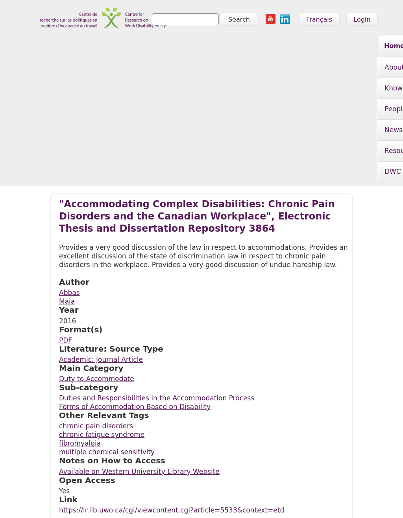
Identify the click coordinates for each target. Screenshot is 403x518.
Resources (310, 47)
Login (361, 19)
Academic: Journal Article (101, 254)
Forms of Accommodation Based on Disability (135, 301)
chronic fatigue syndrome (101, 329)
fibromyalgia (80, 338)
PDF (65, 235)
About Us (86, 47)
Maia (67, 196)
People (190, 47)
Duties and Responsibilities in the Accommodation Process (156, 293)
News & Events (248, 47)
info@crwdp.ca (53, 501)
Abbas (69, 187)
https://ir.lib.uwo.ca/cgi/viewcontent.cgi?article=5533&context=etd (171, 405)
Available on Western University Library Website (139, 366)
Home (46, 46)
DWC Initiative (94, 68)
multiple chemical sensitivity (107, 346)
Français (319, 19)
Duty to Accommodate (96, 273)
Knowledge (140, 47)
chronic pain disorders (96, 320)
